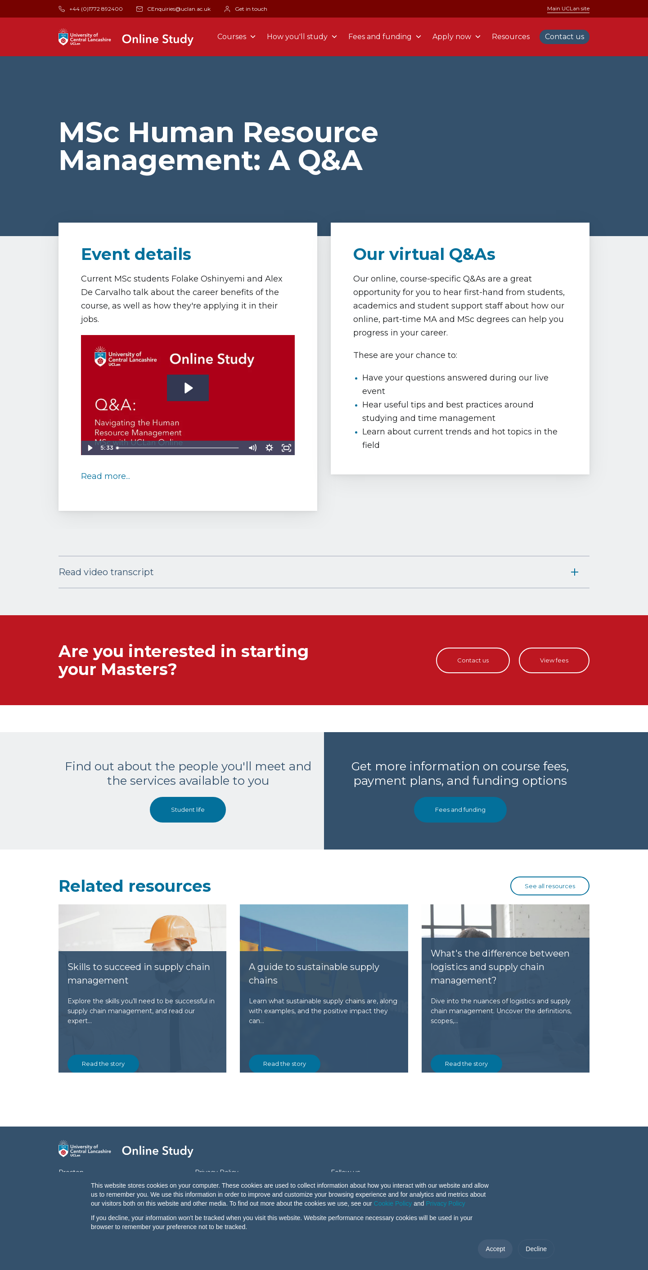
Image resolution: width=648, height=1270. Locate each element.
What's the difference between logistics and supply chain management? (500, 1045)
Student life (188, 809)
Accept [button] (495, 1248)
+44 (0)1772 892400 (90, 8)
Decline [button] (536, 1248)
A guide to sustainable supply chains (314, 1051)
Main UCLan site (568, 8)
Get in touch (245, 8)
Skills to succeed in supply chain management (139, 1051)
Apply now (456, 36)
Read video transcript (106, 572)
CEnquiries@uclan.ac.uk (173, 8)
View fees (554, 660)
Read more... (105, 476)
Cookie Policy (393, 1203)
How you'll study (302, 36)
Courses (236, 36)
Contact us (564, 36)
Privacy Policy (445, 1203)
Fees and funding (385, 36)
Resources (511, 36)
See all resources (550, 886)
